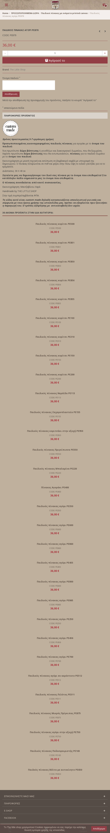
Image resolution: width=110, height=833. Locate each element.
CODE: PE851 (55, 247)
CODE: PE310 (55, 341)
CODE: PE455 (55, 567)
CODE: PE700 (55, 661)
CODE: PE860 (55, 548)
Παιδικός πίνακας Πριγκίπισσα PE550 (55, 449)
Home (5, 13)
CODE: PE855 (55, 303)
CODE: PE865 (55, 604)
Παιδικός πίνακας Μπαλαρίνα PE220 (55, 468)
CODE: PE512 (55, 680)
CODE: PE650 (55, 774)
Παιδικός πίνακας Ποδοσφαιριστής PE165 (55, 750)
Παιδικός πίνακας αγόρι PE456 (55, 638)
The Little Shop (17, 69)
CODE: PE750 (55, 736)
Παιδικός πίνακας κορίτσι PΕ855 (55, 299)
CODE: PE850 (55, 266)
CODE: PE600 (55, 529)
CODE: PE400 (55, 491)
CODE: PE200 (55, 378)
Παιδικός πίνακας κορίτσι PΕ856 (55, 280)
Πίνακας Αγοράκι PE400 (55, 487)
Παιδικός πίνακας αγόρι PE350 (55, 506)
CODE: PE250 (55, 623)
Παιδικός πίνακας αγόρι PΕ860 (55, 543)
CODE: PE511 (55, 698)
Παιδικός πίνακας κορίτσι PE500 (55, 223)
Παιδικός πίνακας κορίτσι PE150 (55, 355)
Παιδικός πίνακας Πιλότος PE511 (55, 694)
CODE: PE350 (55, 510)
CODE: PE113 (55, 397)
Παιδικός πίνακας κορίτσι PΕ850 (55, 261)
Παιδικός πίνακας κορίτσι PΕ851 (55, 242)
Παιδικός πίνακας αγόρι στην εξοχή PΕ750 (55, 732)
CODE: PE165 (55, 755)
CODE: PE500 (55, 228)
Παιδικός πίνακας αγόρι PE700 (55, 656)
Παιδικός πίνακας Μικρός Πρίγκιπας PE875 (55, 713)
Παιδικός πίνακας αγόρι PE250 (55, 619)
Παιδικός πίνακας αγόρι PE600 (55, 525)
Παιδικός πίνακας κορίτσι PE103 (55, 318)
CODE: (5, 35)
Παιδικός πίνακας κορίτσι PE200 (55, 374)
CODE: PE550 (55, 454)
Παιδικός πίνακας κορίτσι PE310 (55, 336)
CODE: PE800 (55, 586)
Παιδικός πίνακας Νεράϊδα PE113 (55, 393)
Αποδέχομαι (99, 828)
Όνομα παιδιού (11, 78)
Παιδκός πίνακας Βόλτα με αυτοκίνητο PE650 (55, 769)
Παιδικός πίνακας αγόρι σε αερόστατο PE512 (55, 675)
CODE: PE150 (55, 360)
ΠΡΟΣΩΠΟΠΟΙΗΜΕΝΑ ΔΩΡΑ (25, 13)
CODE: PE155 (55, 416)
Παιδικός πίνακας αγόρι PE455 (55, 562)
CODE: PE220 (55, 473)
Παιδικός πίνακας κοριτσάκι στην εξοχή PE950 (55, 430)
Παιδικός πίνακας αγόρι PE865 (55, 600)
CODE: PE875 (55, 717)
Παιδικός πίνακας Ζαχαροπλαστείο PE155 (55, 412)
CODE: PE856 (55, 284)
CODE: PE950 (55, 435)
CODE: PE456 (55, 642)
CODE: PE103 (55, 322)
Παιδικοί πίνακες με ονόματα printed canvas (64, 13)
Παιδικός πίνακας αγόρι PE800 (55, 581)
